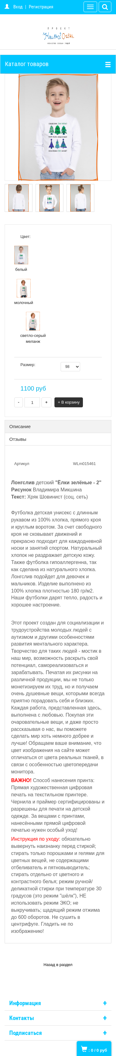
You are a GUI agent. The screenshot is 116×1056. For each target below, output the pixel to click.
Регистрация (41, 7)
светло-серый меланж (33, 328)
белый (21, 259)
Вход (18, 7)
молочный (23, 292)
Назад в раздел (58, 964)
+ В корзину (69, 402)
